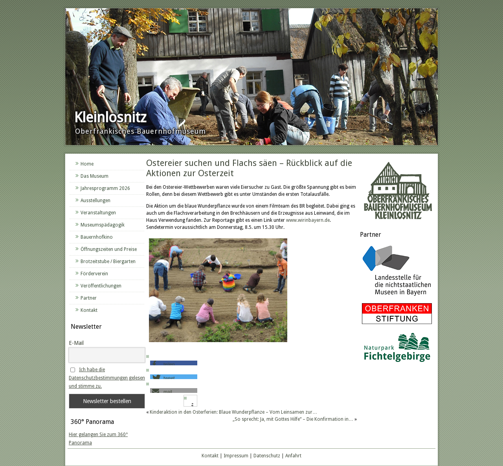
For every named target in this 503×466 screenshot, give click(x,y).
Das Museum (94, 176)
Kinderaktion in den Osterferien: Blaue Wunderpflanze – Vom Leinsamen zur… (233, 412)
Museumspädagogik (103, 225)
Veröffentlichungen (101, 286)
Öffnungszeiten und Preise (109, 249)
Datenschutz (266, 456)
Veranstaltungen (98, 213)
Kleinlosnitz (110, 117)
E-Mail (76, 343)
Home (87, 164)
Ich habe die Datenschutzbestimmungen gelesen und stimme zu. (107, 378)
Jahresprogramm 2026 (105, 188)
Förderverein (94, 273)
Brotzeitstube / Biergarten (108, 261)
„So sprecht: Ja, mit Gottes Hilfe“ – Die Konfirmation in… (293, 419)
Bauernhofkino (97, 237)
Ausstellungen (95, 200)
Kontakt (89, 310)
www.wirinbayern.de (308, 220)
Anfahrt (293, 456)
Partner (89, 298)
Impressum (236, 456)
